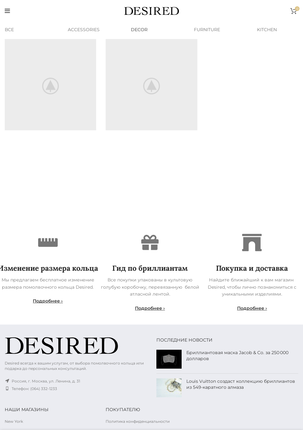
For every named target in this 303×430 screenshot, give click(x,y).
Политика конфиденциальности (138, 421)
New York (14, 421)
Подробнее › (48, 301)
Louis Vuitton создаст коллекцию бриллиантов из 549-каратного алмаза (240, 384)
